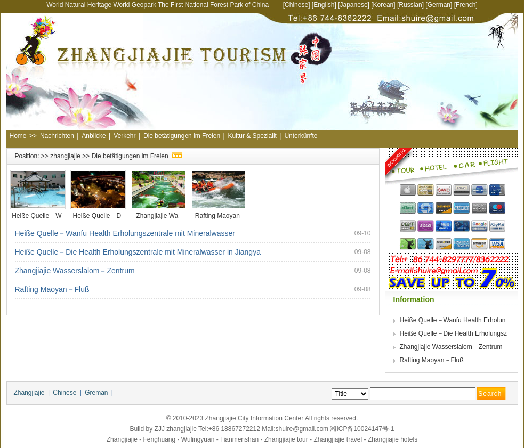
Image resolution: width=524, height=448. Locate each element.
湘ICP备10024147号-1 (362, 429)
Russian (410, 5)
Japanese (354, 5)
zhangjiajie (65, 156)
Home (18, 136)
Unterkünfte (300, 136)
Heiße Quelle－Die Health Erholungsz (454, 333)
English (323, 5)
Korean (383, 5)
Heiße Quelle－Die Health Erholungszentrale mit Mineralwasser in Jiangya (138, 252)
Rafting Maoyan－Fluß (52, 289)
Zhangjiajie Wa (158, 215)
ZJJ (160, 429)
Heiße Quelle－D (97, 215)
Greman (96, 392)
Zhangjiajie (29, 392)
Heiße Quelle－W (37, 215)
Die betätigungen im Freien (181, 136)
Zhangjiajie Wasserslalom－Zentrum (75, 270)
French (465, 5)
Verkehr (124, 136)
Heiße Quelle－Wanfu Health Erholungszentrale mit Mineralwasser (125, 233)
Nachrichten (57, 136)
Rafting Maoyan (218, 215)
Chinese (296, 5)
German (439, 5)
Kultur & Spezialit (252, 136)
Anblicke (94, 136)
